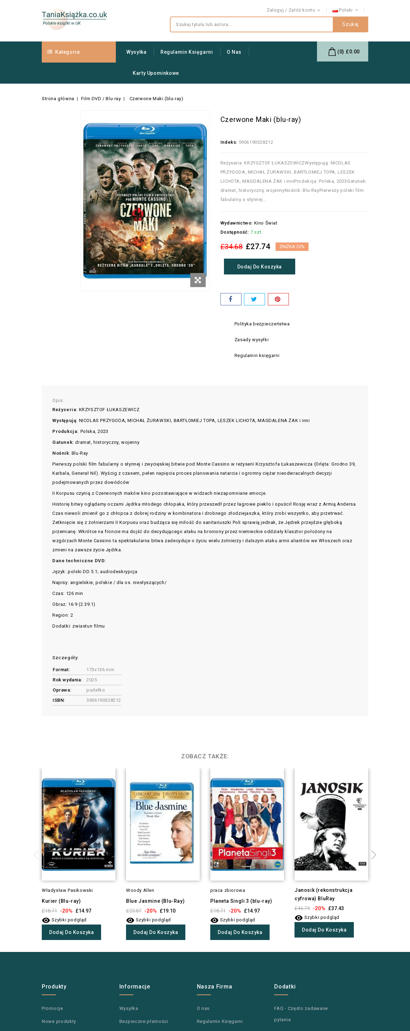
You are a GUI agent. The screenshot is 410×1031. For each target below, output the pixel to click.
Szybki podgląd (64, 919)
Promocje (52, 1008)
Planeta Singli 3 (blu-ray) (241, 901)
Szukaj (350, 24)
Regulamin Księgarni (186, 52)
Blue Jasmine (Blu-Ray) (155, 901)
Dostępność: (234, 232)
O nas (234, 52)
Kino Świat (266, 223)
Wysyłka (136, 52)
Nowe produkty (59, 1021)
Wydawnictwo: (236, 223)
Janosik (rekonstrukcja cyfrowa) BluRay (323, 894)
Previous (38, 855)
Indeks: (228, 142)
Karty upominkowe (156, 73)
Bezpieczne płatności (143, 1021)
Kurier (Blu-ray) (61, 901)
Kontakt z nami (351, 10)
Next (372, 855)
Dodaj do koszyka (260, 267)
